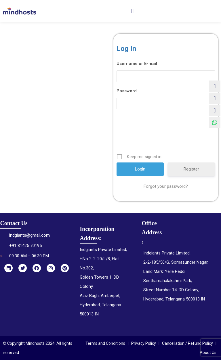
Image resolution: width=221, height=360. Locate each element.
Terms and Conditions (105, 343)
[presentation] (166, 133)
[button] (132, 11)
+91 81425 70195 (25, 245)
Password (127, 90)
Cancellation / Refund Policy (187, 343)
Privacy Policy (143, 343)
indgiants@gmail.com (29, 235)
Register (191, 169)
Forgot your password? (166, 186)
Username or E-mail (137, 63)
